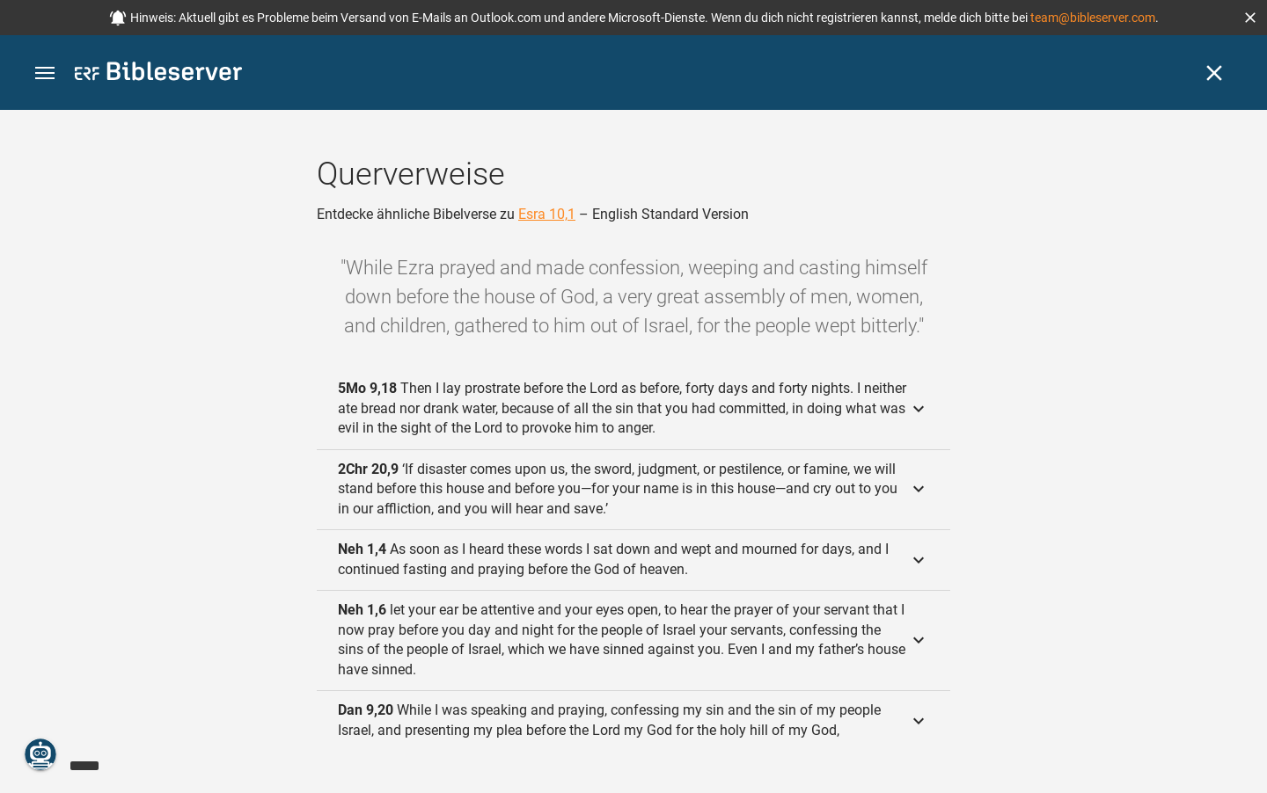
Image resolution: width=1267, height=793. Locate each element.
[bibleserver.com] (158, 74)
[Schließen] (1214, 73)
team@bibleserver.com (1092, 18)
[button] (1250, 17)
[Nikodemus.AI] (40, 754)
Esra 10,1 (546, 214)
